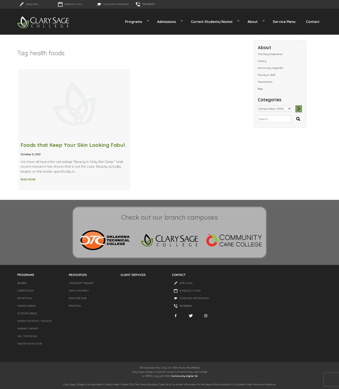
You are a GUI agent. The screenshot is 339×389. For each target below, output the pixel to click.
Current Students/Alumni (211, 21)
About (253, 21)
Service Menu (284, 21)
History (262, 61)
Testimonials (265, 81)
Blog (260, 88)
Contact (313, 21)
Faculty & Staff (266, 74)
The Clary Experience (270, 54)
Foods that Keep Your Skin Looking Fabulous (77, 145)
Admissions (166, 21)
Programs (133, 21)
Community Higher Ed (184, 376)
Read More (28, 179)
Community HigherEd (270, 68)
